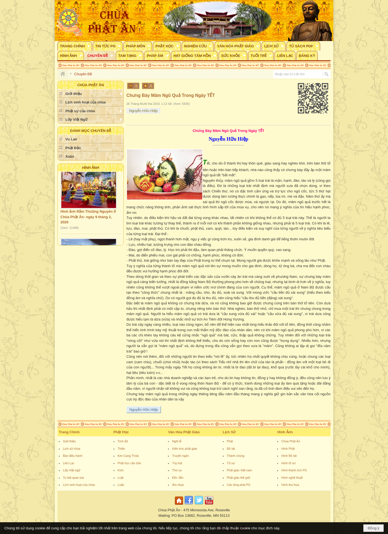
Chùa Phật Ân (290, 441)
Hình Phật (288, 448)
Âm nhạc (178, 484)
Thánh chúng (235, 455)
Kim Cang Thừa (128, 455)
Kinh (121, 470)
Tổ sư (231, 463)
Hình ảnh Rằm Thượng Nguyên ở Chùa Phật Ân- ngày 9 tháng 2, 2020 (88, 218)
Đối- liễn (177, 477)
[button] (74, 46)
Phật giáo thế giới (238, 477)
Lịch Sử (229, 432)
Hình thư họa (290, 484)
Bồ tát (231, 448)
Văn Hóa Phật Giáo (184, 432)
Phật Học (121, 432)
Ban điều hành (72, 455)
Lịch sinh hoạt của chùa (79, 484)
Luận (121, 484)
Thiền (121, 448)
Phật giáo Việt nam (239, 470)
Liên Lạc (68, 463)
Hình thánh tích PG (294, 470)
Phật (230, 441)
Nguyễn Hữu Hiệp (143, 111)
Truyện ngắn (180, 455)
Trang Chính (69, 432)
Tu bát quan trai (73, 477)
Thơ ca (177, 470)
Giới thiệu (69, 441)
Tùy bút (177, 463)
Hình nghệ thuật (292, 477)
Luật (120, 477)
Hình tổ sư (288, 463)
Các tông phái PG (239, 484)
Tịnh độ (123, 441)
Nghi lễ (176, 441)
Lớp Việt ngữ (71, 470)
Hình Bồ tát (289, 455)
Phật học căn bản (129, 463)
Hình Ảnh (90, 168)
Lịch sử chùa (71, 448)
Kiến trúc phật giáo (184, 448)
